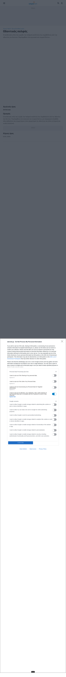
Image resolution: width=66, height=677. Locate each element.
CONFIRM (20, 442)
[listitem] (33, 372)
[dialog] (33, 507)
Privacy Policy (42, 449)
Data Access (33, 449)
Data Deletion (23, 449)
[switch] (54, 375)
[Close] (62, 342)
